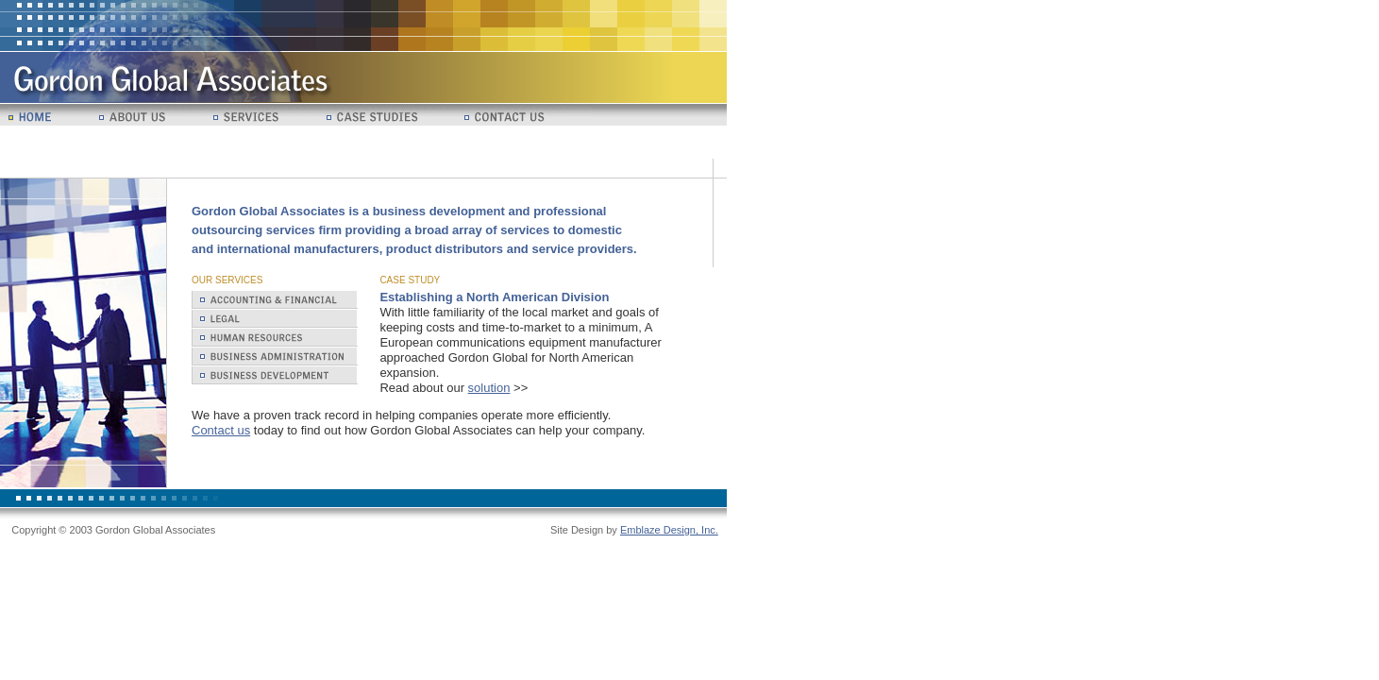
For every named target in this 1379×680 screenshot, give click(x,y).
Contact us (221, 430)
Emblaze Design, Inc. (669, 530)
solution (489, 388)
